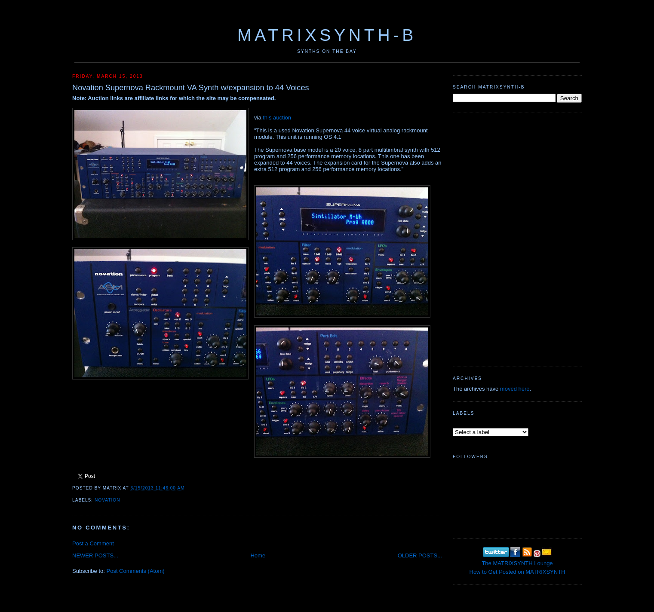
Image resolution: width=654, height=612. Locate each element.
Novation (107, 500)
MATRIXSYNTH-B (327, 35)
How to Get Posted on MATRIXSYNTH (517, 572)
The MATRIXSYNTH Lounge (517, 563)
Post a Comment (93, 543)
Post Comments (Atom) (136, 571)
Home (257, 555)
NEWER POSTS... (95, 555)
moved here (515, 389)
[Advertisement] (517, 175)
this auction (277, 117)
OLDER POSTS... (420, 555)
